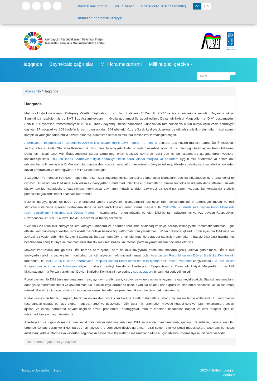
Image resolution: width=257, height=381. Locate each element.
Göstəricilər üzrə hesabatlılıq (163, 6)
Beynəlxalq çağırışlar (71, 64)
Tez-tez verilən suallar (35, 370)
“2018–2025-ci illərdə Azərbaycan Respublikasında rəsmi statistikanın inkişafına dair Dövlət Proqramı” (118, 261)
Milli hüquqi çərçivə (171, 64)
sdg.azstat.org (143, 271)
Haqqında (32, 64)
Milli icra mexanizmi (121, 64)
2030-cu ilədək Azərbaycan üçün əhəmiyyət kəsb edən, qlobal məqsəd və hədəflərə (115, 159)
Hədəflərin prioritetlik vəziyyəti (100, 18)
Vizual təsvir (124, 6)
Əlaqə (57, 370)
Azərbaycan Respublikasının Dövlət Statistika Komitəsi (190, 255)
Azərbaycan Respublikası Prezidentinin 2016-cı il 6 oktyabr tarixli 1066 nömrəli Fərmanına (90, 143)
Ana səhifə (33, 91)
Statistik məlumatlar (92, 6)
